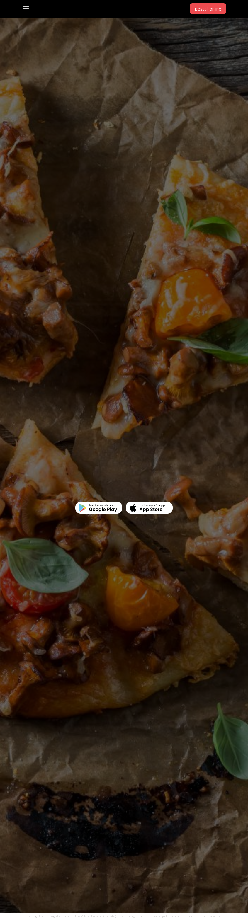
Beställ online (208, 9)
